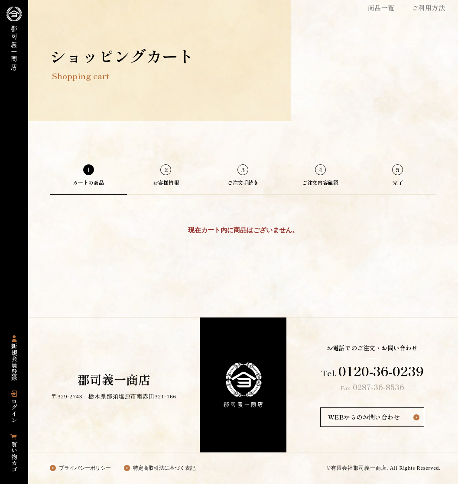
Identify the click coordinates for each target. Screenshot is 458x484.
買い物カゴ (14, 456)
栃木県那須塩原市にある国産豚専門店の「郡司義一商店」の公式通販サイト (14, 38)
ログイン (14, 410)
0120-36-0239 (381, 370)
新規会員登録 (14, 362)
